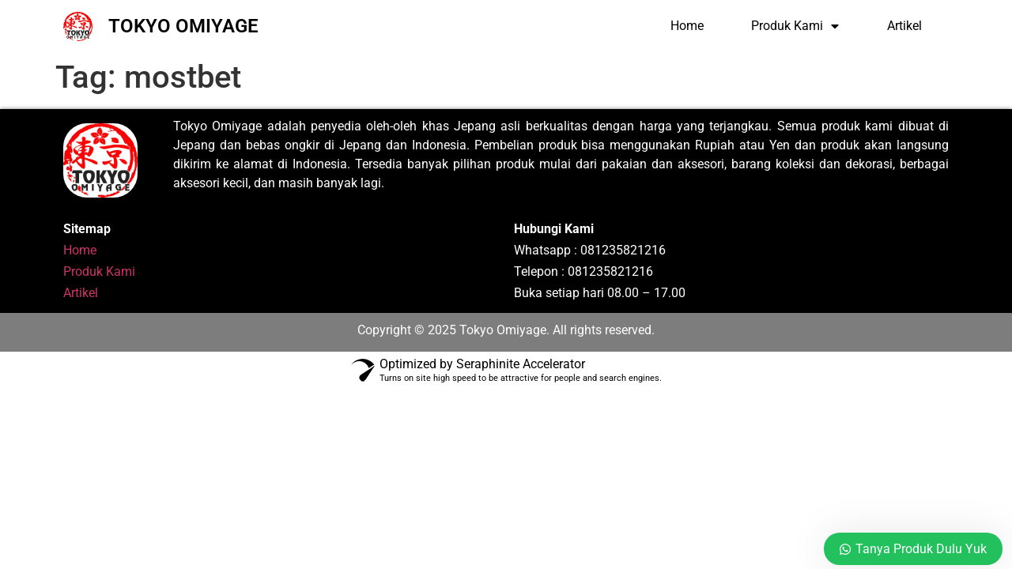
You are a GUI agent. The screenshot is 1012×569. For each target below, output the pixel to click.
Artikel (904, 25)
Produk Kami (795, 26)
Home (687, 25)
